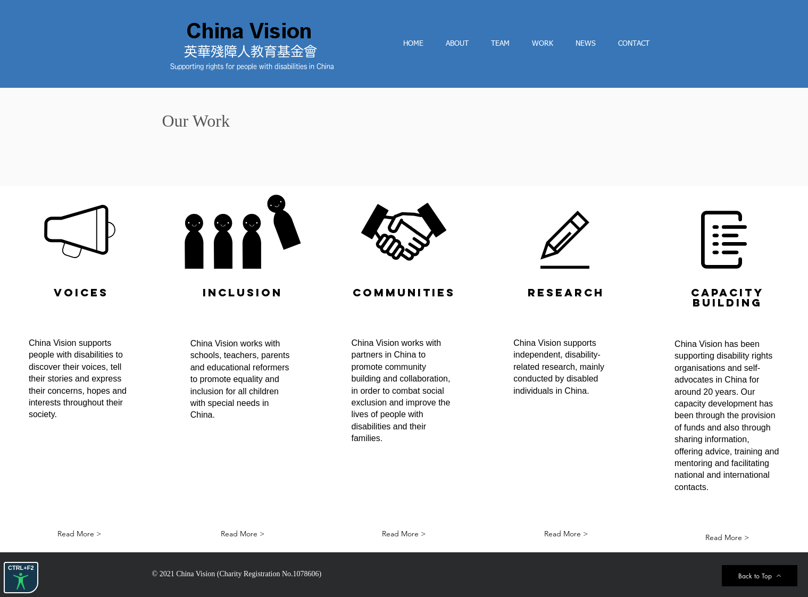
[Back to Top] (759, 575)
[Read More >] (79, 534)
